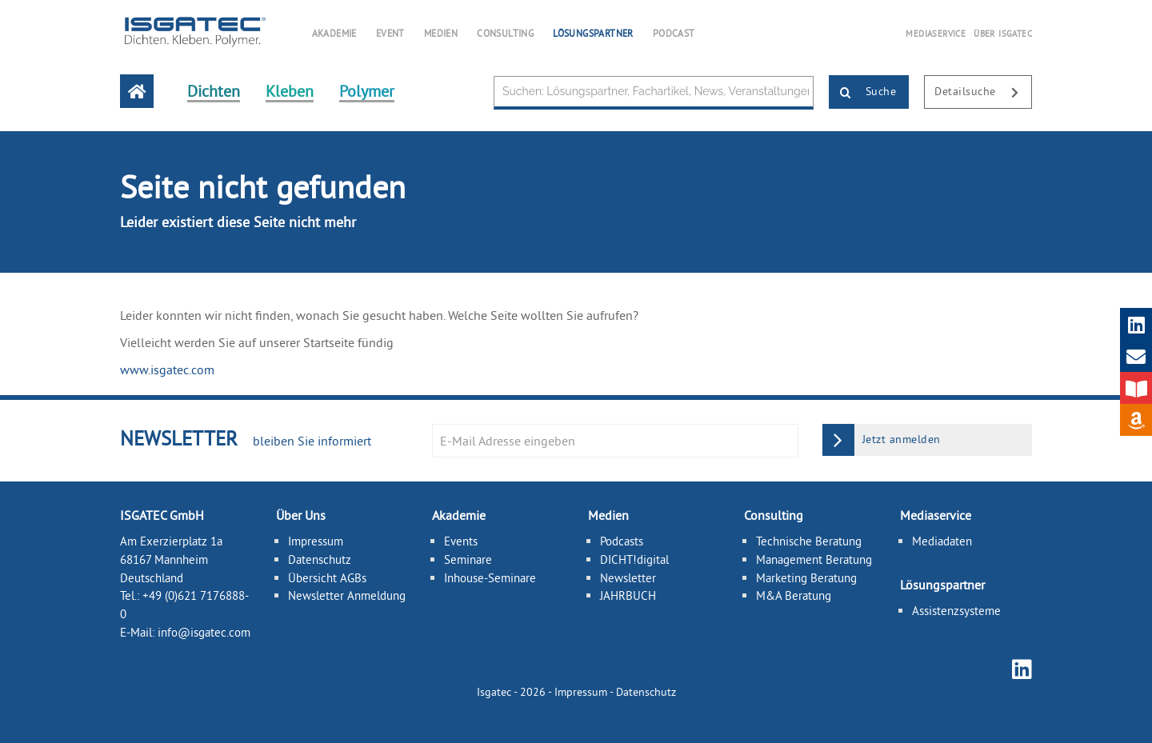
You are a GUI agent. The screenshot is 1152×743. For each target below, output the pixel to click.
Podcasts (621, 541)
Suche (863, 93)
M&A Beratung (793, 595)
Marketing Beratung (806, 577)
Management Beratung (814, 559)
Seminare (468, 559)
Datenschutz (319, 559)
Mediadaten (942, 541)
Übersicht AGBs (327, 577)
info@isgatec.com (204, 632)
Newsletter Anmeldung (347, 595)
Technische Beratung (809, 541)
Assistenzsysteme (956, 610)
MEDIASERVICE (936, 33)
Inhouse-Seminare (490, 577)
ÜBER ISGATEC (1003, 33)
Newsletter (628, 577)
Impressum (315, 541)
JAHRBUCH (628, 595)
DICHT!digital (634, 559)
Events (461, 541)
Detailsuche (982, 93)
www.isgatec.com (167, 369)
